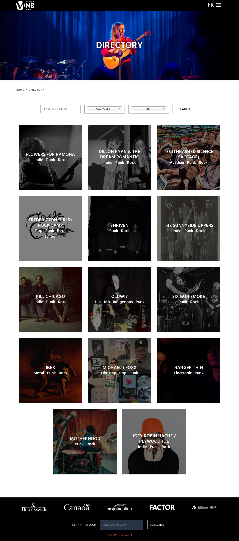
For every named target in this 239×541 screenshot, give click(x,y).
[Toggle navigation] (218, 5)
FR (210, 5)
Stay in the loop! (84, 524)
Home (20, 90)
